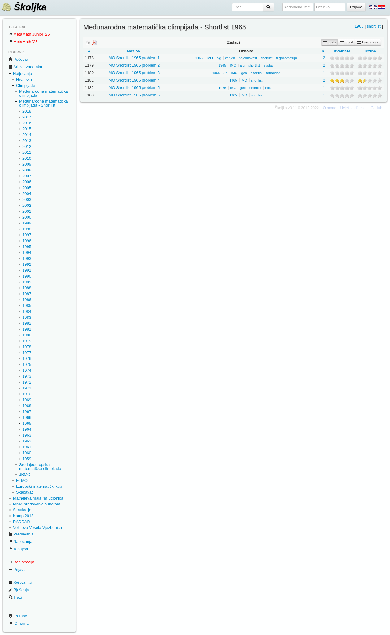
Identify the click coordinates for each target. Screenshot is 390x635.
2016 (26, 123)
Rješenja (18, 590)
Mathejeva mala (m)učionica (38, 498)
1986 (26, 299)
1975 (26, 364)
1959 (26, 458)
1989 (26, 282)
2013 (26, 140)
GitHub (376, 108)
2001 (26, 211)
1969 (26, 399)
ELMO (22, 480)
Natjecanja (22, 73)
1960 (26, 453)
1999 (26, 223)
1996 (26, 240)
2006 (26, 182)
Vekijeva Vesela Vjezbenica (37, 527)
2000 (26, 217)
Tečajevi (18, 549)
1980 (26, 335)
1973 (26, 376)
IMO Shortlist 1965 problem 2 (133, 65)
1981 (26, 329)
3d (225, 73)
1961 (26, 447)
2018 (26, 111)
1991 (26, 270)
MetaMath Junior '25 (29, 34)
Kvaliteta (342, 51)
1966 (26, 417)
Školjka (24, 7)
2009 (26, 164)
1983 (26, 317)
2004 (26, 193)
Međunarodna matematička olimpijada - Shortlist (43, 103)
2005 (26, 187)
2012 (26, 146)
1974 (26, 370)
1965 (26, 423)
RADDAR (21, 521)
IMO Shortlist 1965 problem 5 (133, 87)
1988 (26, 288)
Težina (370, 51)
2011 (26, 152)
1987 (26, 293)
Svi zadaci (20, 582)
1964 (26, 429)
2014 (26, 134)
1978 (26, 346)
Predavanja (21, 534)
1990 (26, 276)
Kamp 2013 (23, 515)
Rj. (324, 51)
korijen (230, 58)
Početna (18, 59)
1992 (26, 264)
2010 (26, 158)
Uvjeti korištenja (353, 108)
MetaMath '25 (22, 41)
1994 (26, 252)
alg (219, 58)
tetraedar (273, 73)
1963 (26, 435)
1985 (26, 305)
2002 (26, 205)
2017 (26, 117)
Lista (329, 42)
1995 (26, 246)
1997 (26, 235)
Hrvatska (24, 79)
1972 (26, 382)
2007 (26, 176)
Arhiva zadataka (25, 66)
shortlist (374, 26)
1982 (26, 323)
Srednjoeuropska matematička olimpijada (40, 466)
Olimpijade (25, 85)
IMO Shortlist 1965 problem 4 (133, 80)
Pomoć (17, 616)
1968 (26, 405)
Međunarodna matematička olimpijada (43, 93)
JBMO (24, 474)
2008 (26, 170)
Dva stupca (368, 42)
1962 (26, 441)
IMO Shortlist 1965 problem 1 (133, 58)
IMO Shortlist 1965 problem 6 (133, 95)
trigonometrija (286, 58)
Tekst (346, 42)
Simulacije (22, 510)
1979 (26, 341)
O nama (18, 623)
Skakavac (24, 492)
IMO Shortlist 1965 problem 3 (133, 72)
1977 (26, 352)
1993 (26, 258)
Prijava (17, 569)
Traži (15, 597)
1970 (26, 394)
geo (244, 73)
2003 (26, 199)
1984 (26, 311)
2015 (26, 129)
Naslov (133, 51)
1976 (26, 358)
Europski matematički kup (39, 486)
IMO (209, 58)
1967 (26, 411)
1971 (26, 388)
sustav (269, 65)
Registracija (21, 562)
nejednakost (248, 58)
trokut (269, 88)
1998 (26, 229)
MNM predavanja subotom (36, 504)
